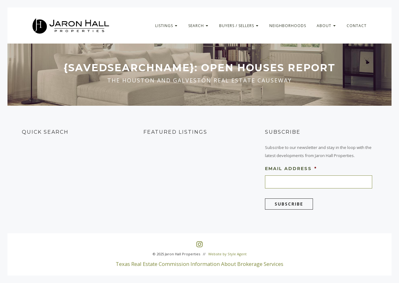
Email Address (291, 168)
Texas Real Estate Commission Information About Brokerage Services (199, 263)
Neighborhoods (287, 25)
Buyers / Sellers (239, 25)
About (326, 25)
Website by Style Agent (227, 254)
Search (198, 25)
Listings (166, 25)
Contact (357, 25)
